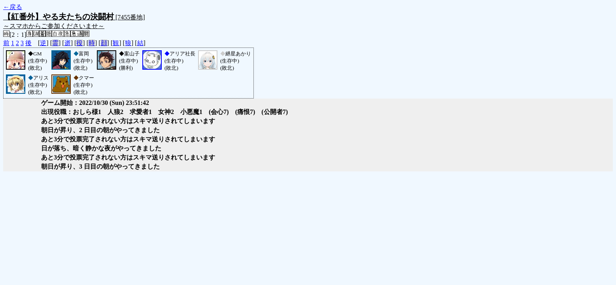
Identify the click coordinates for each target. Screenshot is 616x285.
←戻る (12, 7)
